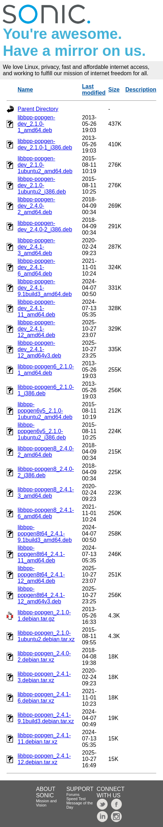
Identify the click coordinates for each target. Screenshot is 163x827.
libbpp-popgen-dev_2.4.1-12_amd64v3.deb (39, 349)
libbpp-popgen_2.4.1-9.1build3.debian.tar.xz (46, 718)
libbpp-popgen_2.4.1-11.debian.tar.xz (44, 738)
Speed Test (76, 799)
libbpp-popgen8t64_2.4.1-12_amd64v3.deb (41, 595)
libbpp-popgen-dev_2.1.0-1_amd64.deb (36, 123)
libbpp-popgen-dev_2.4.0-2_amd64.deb (36, 205)
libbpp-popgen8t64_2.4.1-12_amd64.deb (41, 574)
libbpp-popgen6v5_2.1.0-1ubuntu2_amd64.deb (45, 410)
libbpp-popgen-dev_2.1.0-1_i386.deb (45, 144)
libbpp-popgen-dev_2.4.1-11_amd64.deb (36, 308)
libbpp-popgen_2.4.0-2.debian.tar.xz (44, 656)
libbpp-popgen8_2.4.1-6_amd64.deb (46, 513)
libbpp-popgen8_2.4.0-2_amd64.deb (46, 451)
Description (140, 90)
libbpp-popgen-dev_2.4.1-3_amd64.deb (36, 246)
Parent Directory (38, 109)
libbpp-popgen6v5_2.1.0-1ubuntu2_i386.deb (42, 431)
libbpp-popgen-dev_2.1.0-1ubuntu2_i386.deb (42, 185)
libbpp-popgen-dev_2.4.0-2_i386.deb (45, 226)
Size (114, 90)
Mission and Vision (46, 803)
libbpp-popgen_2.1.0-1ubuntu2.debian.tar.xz (46, 636)
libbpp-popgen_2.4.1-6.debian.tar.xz (44, 697)
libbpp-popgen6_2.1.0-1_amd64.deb (46, 370)
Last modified (94, 89)
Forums (72, 794)
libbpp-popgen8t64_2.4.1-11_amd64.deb (41, 554)
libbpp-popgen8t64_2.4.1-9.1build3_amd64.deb (45, 533)
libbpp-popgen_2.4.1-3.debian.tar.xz (44, 677)
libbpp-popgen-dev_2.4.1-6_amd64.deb (36, 267)
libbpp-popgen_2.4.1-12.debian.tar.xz (44, 759)
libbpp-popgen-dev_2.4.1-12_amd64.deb (36, 328)
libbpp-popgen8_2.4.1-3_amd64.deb (46, 492)
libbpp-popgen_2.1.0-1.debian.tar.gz (44, 615)
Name (25, 90)
